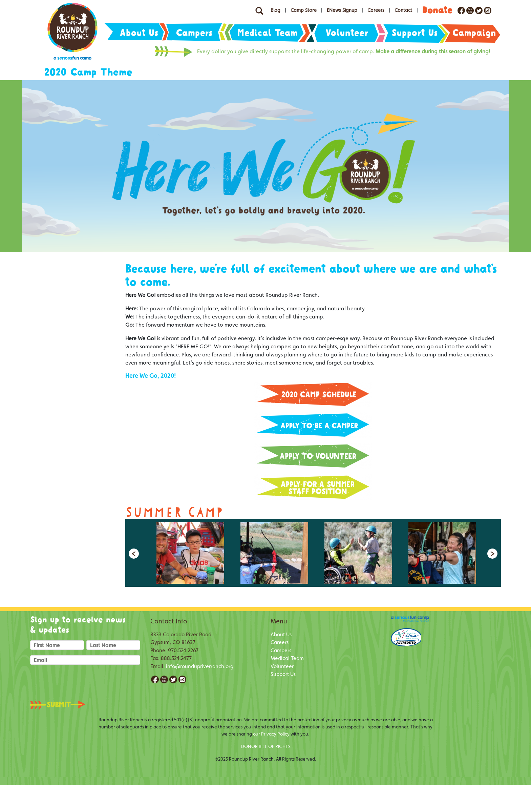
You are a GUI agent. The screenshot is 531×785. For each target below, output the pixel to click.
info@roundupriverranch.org (199, 666)
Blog (275, 10)
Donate (437, 10)
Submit (64, 705)
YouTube (164, 679)
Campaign (474, 32)
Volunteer (347, 32)
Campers (194, 32)
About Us (139, 32)
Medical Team (267, 32)
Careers (375, 10)
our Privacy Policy (271, 734)
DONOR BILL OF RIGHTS (266, 746)
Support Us (414, 32)
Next (492, 554)
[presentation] (81, 680)
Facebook (155, 679)
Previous (134, 554)
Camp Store (304, 10)
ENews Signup (342, 10)
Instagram (182, 679)
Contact (403, 10)
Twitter (173, 679)
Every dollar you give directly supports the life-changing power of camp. (343, 51)
